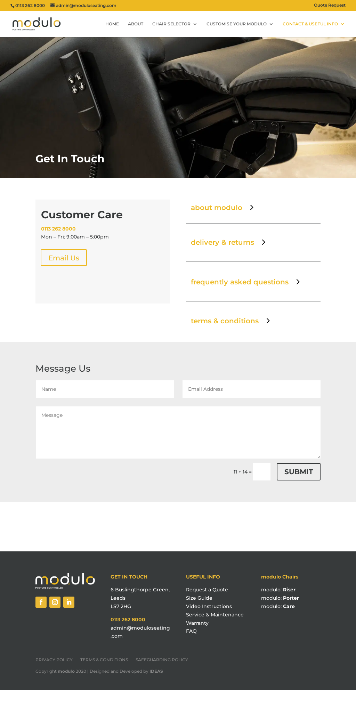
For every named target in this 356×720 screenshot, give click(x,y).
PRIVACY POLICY (54, 659)
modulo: (278, 589)
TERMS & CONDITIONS (104, 659)
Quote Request (330, 5)
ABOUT (135, 24)
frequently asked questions (240, 282)
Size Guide (199, 598)
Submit (298, 472)
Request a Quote (207, 589)
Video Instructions (209, 606)
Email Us (63, 258)
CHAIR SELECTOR (171, 24)
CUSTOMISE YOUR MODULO (237, 24)
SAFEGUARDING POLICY (162, 659)
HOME (112, 24)
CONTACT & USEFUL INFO (310, 24)
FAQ (191, 631)
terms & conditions (225, 321)
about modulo (216, 207)
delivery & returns (222, 242)
